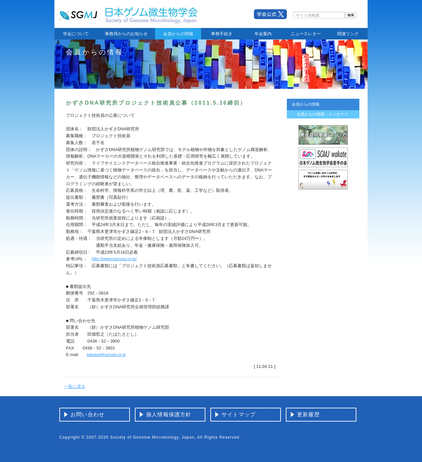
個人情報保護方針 (169, 414)
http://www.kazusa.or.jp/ (114, 258)
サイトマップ (239, 414)
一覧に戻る (74, 386)
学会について (76, 33)
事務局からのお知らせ (126, 33)
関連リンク (348, 33)
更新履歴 (308, 414)
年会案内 (263, 33)
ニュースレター (306, 33)
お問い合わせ (88, 414)
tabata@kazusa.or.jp (106, 354)
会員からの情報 (178, 33)
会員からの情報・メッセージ (322, 114)
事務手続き (221, 33)
